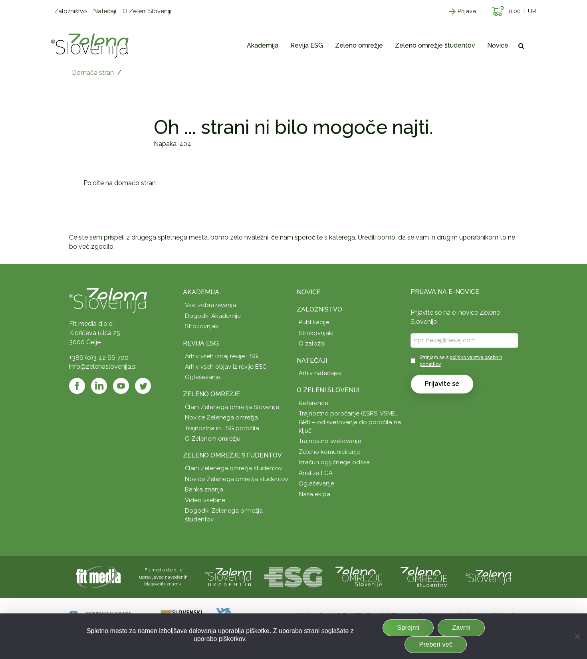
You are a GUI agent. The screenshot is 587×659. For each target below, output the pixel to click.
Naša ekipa (314, 494)
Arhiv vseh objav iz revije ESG (226, 366)
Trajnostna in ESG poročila (222, 428)
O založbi (312, 343)
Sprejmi (408, 627)
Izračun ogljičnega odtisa (334, 462)
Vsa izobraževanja (210, 305)
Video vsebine (205, 500)
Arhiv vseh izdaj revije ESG (221, 356)
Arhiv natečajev (320, 373)
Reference (313, 403)
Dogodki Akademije (213, 316)
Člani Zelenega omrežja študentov (233, 468)
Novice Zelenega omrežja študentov (236, 479)
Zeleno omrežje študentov (232, 455)
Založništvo (319, 309)
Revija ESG (201, 343)
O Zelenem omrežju (212, 438)
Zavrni (461, 627)
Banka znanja (204, 489)
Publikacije (314, 322)
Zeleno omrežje (211, 394)
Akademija (201, 292)
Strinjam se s (461, 361)
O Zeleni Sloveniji (328, 390)
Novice (309, 292)
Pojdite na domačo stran (119, 183)
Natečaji (312, 360)
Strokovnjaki (202, 326)
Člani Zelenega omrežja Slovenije (232, 407)
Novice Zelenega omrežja (221, 417)
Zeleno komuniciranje (329, 451)
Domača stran (93, 72)
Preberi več (435, 644)
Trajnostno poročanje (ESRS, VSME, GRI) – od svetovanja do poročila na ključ (350, 422)
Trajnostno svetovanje (330, 441)
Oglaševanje (202, 377)
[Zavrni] (577, 636)
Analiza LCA (316, 473)
